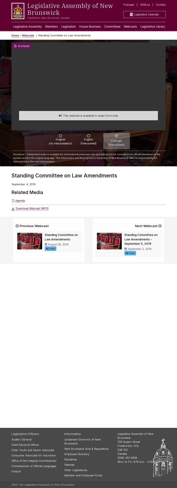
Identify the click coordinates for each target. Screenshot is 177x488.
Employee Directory (76, 454)
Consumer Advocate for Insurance (33, 455)
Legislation (68, 26)
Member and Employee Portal (83, 475)
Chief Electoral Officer (25, 444)
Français (128, 4)
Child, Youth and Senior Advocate (32, 450)
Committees (112, 26)
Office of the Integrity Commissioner (34, 460)
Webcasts (130, 26)
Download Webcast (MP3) (32, 208)
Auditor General (21, 439)
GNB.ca (145, 4)
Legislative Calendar (144, 14)
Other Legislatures (75, 470)
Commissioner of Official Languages (33, 466)
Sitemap (69, 464)
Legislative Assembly (27, 26)
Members (51, 26)
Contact (161, 4)
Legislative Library (152, 26)
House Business (90, 26)
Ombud (16, 471)
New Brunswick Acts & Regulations (86, 448)
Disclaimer (70, 459)
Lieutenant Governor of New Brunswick (82, 441)
